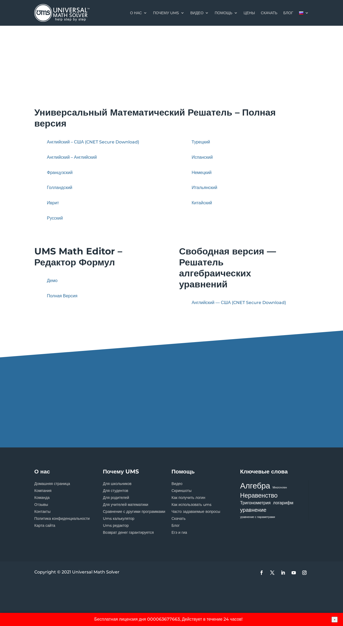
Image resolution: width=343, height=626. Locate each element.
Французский (60, 172)
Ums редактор (116, 525)
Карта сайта (44, 525)
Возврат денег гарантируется (128, 532)
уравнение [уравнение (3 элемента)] (253, 510)
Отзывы (41, 504)
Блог (176, 525)
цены (249, 12)
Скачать (179, 518)
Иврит (53, 202)
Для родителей (116, 497)
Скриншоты (182, 490)
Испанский (202, 157)
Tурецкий (201, 142)
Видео (196, 12)
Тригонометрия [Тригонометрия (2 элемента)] (255, 502)
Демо (52, 280)
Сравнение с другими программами (134, 511)
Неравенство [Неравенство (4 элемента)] (259, 495)
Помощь (223, 12)
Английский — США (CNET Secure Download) (239, 302)
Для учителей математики (125, 504)
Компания (42, 490)
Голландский (59, 187)
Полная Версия (62, 295)
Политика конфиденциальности (62, 518)
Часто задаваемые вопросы (196, 511)
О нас (136, 12)
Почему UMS (166, 12)
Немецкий (201, 172)
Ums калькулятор (118, 518)
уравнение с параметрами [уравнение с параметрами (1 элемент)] (257, 517)
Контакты (42, 511)
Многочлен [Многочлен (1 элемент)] (280, 487)
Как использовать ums (191, 504)
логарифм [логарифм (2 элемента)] (283, 502)
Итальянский (204, 187)
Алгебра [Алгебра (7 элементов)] (255, 485)
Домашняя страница (52, 483)
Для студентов (115, 490)
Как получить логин (188, 497)
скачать (269, 12)
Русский (55, 218)
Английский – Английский (72, 157)
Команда (42, 497)
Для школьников (117, 483)
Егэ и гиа (179, 532)
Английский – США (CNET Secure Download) (93, 142)
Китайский (202, 202)
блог (288, 12)
